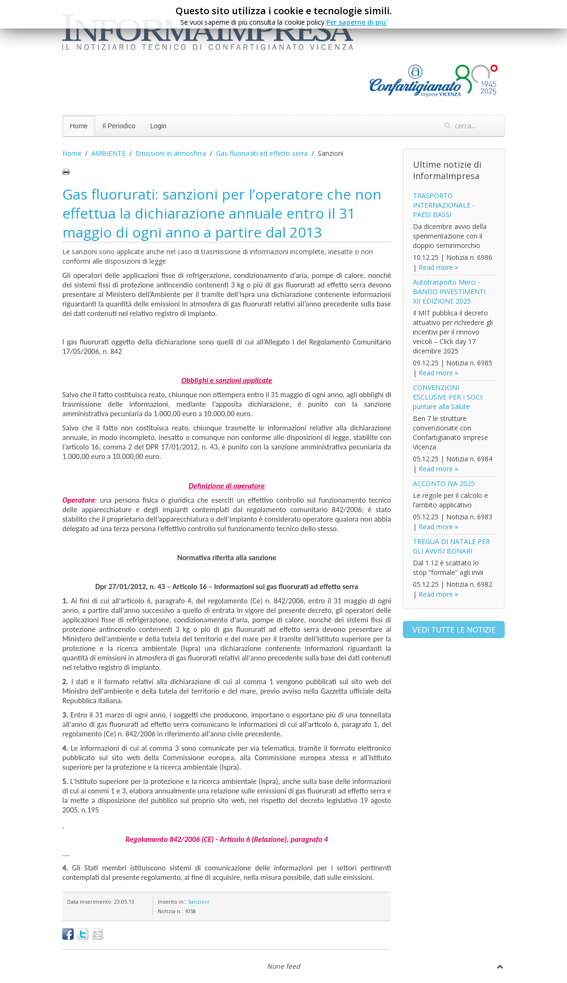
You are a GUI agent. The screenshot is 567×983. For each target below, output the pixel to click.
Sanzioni (198, 901)
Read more (436, 267)
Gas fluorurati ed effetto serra (262, 153)
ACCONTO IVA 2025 (444, 483)
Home (79, 126)
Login (158, 126)
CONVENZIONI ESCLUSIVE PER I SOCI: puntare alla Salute (448, 397)
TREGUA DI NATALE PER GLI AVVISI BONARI (451, 546)
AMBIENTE (108, 153)
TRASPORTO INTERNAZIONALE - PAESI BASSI (444, 205)
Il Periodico (118, 126)
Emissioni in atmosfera (171, 153)
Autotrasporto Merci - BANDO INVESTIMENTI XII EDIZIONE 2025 (449, 291)
